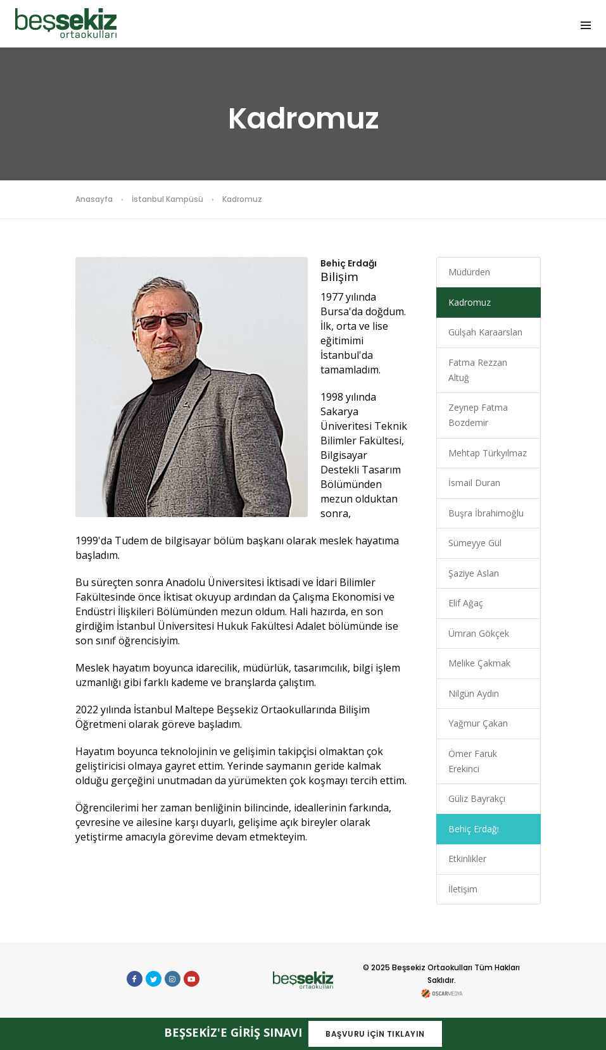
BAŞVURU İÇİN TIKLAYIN (375, 1033)
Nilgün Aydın (473, 693)
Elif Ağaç (465, 603)
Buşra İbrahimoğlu (486, 513)
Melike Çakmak (479, 663)
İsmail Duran (474, 483)
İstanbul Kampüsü (167, 199)
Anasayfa (94, 199)
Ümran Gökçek (478, 633)
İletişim (462, 889)
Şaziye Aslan (473, 573)
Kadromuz (469, 302)
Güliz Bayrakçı (476, 798)
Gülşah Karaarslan (485, 332)
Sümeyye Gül (475, 543)
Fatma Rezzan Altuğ (477, 370)
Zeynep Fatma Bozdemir (478, 414)
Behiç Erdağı (473, 829)
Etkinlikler (467, 859)
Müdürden (469, 272)
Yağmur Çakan (478, 723)
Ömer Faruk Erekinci (472, 761)
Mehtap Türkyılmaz (487, 453)
